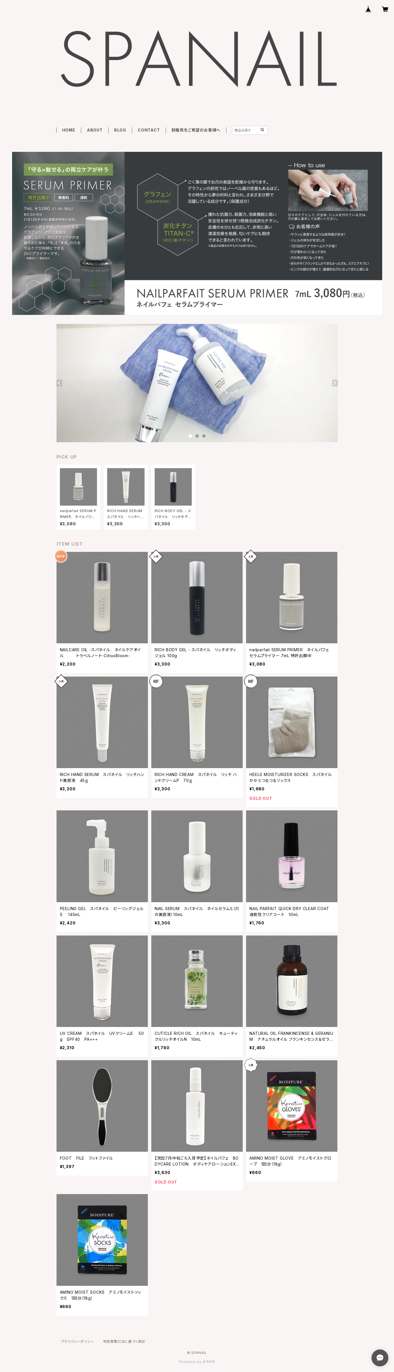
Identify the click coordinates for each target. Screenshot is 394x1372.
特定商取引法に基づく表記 (124, 1341)
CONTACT (149, 130)
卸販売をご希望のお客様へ (196, 130)
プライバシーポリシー (77, 1341)
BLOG (120, 130)
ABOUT (95, 130)
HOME (68, 130)
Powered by (197, 1362)
